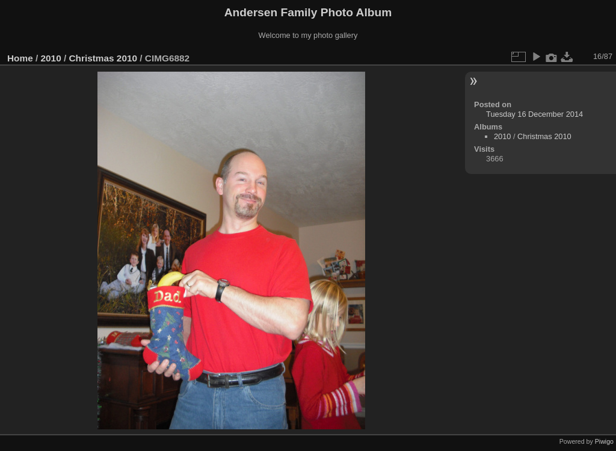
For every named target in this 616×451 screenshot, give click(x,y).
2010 (51, 58)
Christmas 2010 (103, 58)
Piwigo (604, 441)
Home (20, 58)
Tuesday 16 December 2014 (534, 114)
